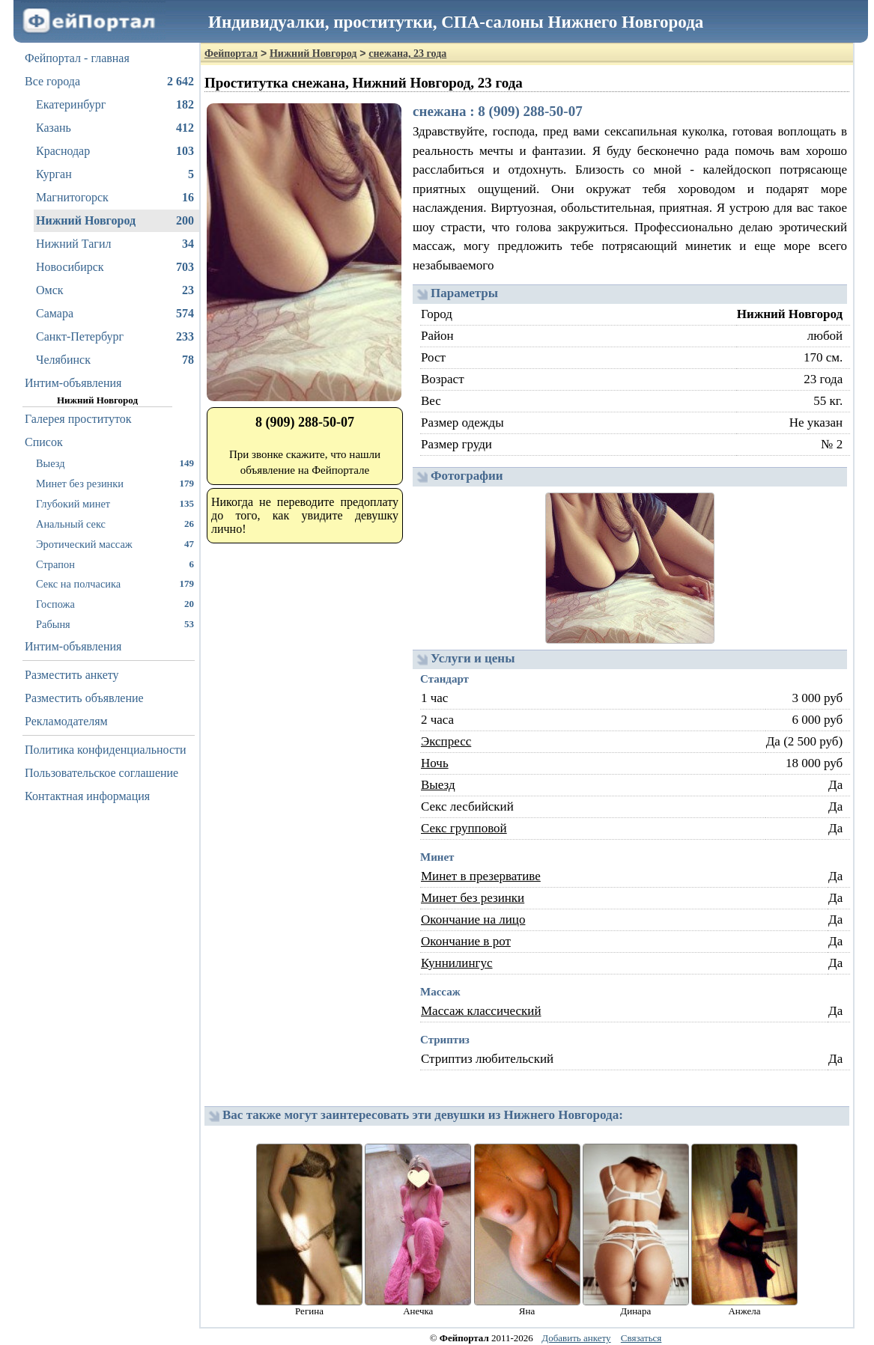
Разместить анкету (72, 674)
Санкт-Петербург (115, 337)
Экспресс (446, 741)
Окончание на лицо (473, 919)
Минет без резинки (115, 483)
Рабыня (115, 623)
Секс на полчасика (115, 583)
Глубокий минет (115, 503)
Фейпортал (231, 53)
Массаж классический (481, 1011)
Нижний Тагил (115, 244)
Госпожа (115, 603)
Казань (115, 128)
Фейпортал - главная (77, 58)
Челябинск (115, 360)
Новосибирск (115, 267)
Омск (115, 290)
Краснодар (115, 151)
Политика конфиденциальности (105, 749)
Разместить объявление (84, 698)
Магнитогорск (115, 197)
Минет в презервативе (481, 876)
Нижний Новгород (115, 221)
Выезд (115, 463)
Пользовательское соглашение (101, 772)
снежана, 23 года (407, 53)
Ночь (435, 763)
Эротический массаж (115, 543)
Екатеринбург (115, 105)
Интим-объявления (73, 382)
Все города (109, 81)
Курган (115, 174)
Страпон (115, 564)
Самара (115, 313)
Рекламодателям (66, 721)
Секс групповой (464, 828)
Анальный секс (115, 523)
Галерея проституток (78, 418)
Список (44, 442)
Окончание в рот (466, 941)
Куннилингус (457, 963)
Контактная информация (87, 796)
